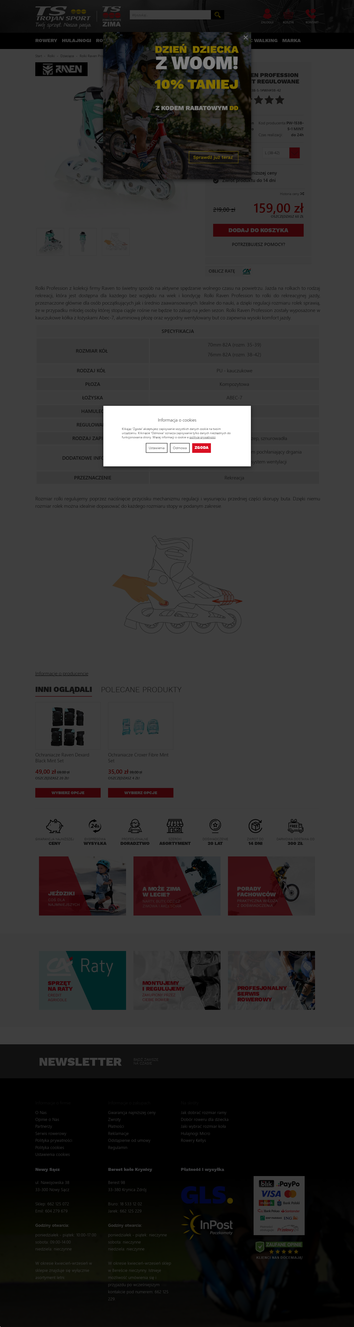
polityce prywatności (202, 437)
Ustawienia (157, 447)
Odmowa (180, 447)
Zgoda (201, 447)
